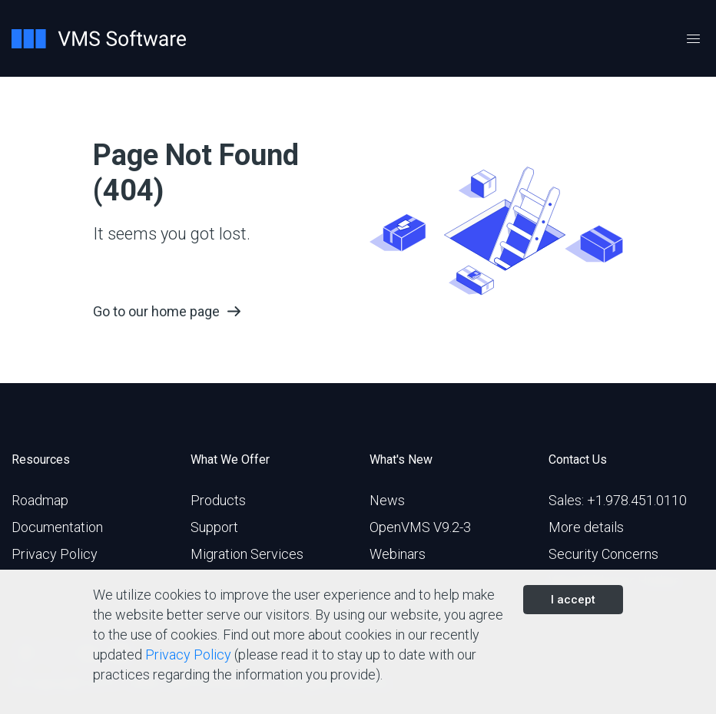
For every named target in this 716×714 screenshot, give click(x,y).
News (387, 500)
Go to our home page (156, 311)
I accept (573, 600)
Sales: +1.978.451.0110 (618, 500)
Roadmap (40, 500)
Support (214, 527)
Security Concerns (603, 554)
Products (218, 500)
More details (586, 527)
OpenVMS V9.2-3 (420, 527)
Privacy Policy (55, 554)
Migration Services (247, 554)
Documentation (57, 527)
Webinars (398, 554)
